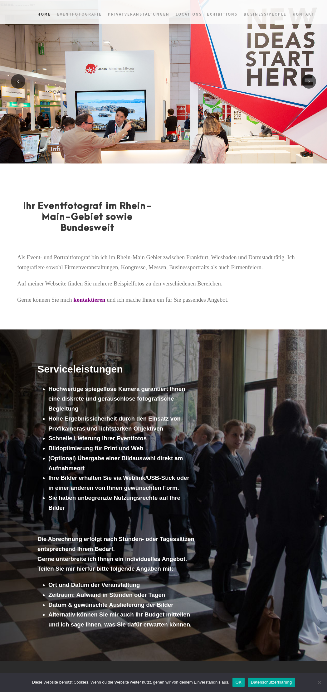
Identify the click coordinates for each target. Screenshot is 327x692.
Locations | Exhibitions (206, 14)
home (44, 14)
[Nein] (319, 682)
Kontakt (304, 14)
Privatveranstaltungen (138, 14)
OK (239, 682)
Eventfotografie (79, 14)
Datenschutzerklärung (271, 682)
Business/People (265, 14)
